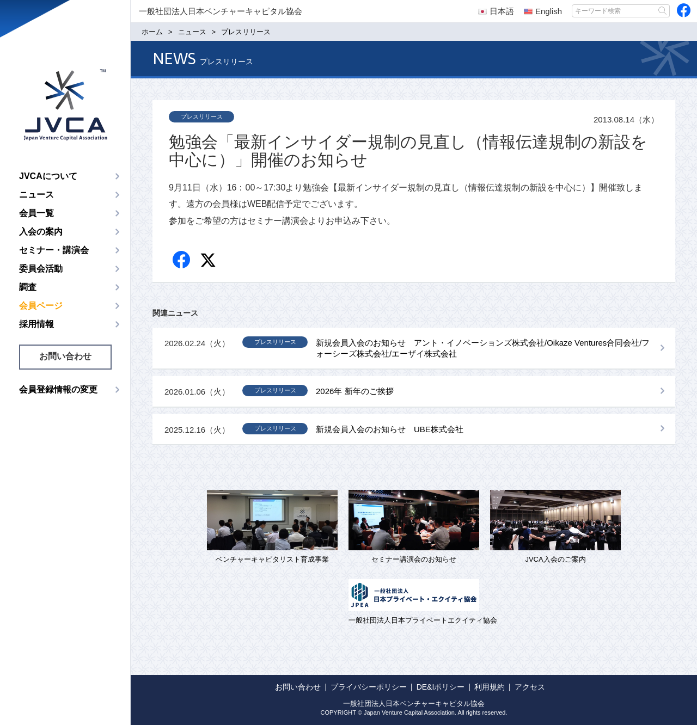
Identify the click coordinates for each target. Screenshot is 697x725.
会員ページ (41, 305)
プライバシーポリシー (369, 687)
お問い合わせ (65, 356)
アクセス (530, 687)
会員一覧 (36, 213)
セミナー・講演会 (54, 250)
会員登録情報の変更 (58, 389)
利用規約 (489, 687)
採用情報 (36, 324)
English (543, 11)
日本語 (496, 11)
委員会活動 (41, 268)
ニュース (36, 194)
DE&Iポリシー (441, 687)
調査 (27, 287)
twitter (209, 261)
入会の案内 (41, 231)
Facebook (182, 260)
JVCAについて (48, 176)
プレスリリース (202, 116)
